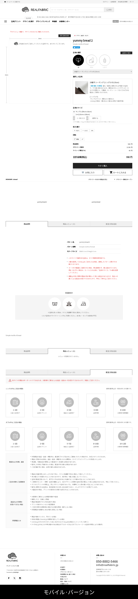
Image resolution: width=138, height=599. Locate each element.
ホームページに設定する (13, 2)
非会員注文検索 (123, 2)
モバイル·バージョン (69, 592)
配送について (64, 579)
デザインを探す (28, 21)
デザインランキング (43, 21)
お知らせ (115, 21)
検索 (109, 9)
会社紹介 (62, 567)
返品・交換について (65, 581)
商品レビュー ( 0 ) (69, 224)
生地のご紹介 (126, 53)
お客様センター (64, 21)
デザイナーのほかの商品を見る (97, 179)
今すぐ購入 (102, 165)
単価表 (54, 21)
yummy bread (96, 202)
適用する (95, 118)
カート (132, 2)
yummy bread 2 (42, 202)
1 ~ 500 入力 (81, 118)
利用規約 (62, 569)
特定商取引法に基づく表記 (67, 574)
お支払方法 (63, 576)
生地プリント (16, 21)
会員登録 (113, 2)
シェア (76, 47)
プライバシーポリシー (66, 572)
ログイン (105, 2)
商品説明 (27, 224)
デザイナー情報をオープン (124, 179)
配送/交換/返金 (111, 224)
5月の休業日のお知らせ (126, 21)
